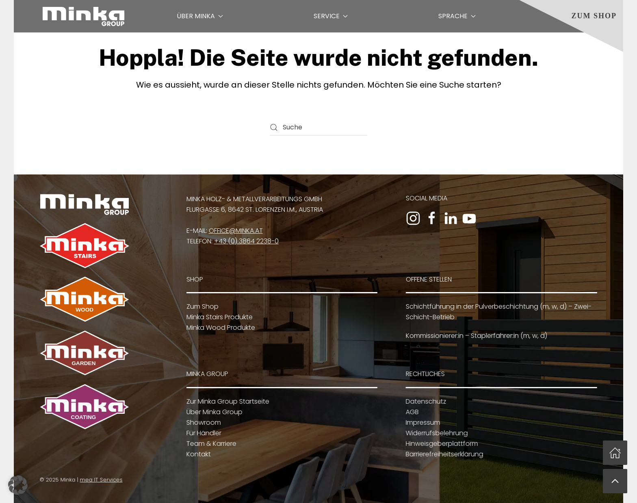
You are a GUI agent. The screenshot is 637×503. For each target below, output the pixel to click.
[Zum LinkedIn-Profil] (450, 218)
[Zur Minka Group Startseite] (84, 204)
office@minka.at (236, 230)
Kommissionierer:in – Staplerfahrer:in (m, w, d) (475, 335)
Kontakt (197, 454)
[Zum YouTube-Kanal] (469, 218)
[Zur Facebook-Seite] (432, 218)
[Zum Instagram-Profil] (413, 218)
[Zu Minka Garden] (83, 352)
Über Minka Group (213, 412)
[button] (615, 481)
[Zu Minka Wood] (84, 298)
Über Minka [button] (200, 16)
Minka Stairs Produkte (218, 317)
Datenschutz (425, 401)
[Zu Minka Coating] (83, 406)
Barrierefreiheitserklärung (443, 454)
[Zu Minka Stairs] (84, 245)
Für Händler (202, 433)
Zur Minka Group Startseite (226, 401)
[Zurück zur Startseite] (83, 16)
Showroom (202, 422)
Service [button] (331, 16)
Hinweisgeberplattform (441, 443)
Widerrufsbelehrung (436, 433)
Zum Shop (594, 16)
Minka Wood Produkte (219, 327)
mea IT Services (100, 480)
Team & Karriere (210, 443)
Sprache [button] (457, 16)
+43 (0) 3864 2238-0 (246, 241)
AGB (411, 412)
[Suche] (318, 127)
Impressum (422, 422)
